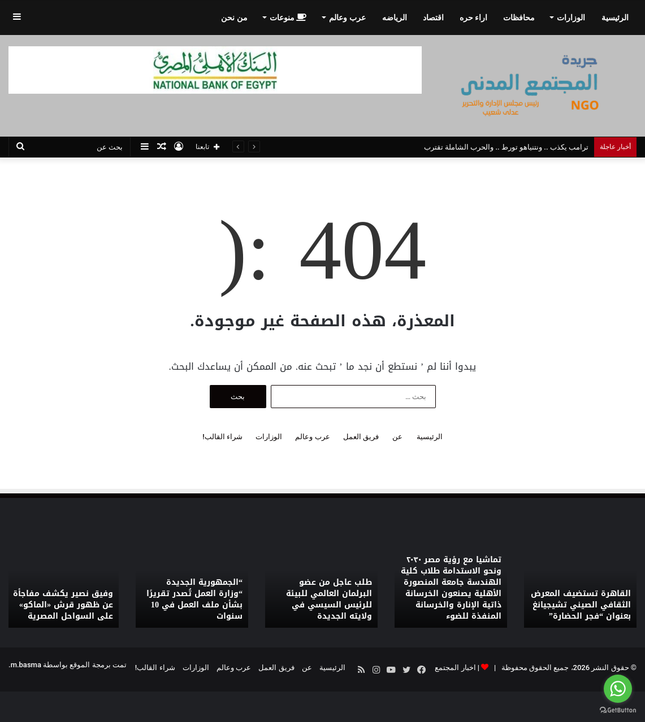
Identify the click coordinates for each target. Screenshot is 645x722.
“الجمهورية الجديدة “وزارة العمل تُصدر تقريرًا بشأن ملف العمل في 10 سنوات (194, 599)
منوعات (288, 17)
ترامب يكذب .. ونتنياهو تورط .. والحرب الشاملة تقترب (506, 147)
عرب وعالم (347, 17)
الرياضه (394, 17)
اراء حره (473, 17)
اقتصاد (433, 17)
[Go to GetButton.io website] (618, 710)
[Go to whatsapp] (618, 689)
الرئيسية (615, 17)
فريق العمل (361, 436)
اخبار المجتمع (455, 667)
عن (397, 436)
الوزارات (571, 17)
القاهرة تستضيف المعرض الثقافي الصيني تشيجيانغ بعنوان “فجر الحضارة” (581, 605)
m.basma (26, 664)
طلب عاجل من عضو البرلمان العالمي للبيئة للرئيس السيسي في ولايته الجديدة (329, 599)
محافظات (519, 17)
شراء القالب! (222, 436)
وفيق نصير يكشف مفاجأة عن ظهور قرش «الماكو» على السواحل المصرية (63, 605)
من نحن (234, 17)
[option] (580, 584)
